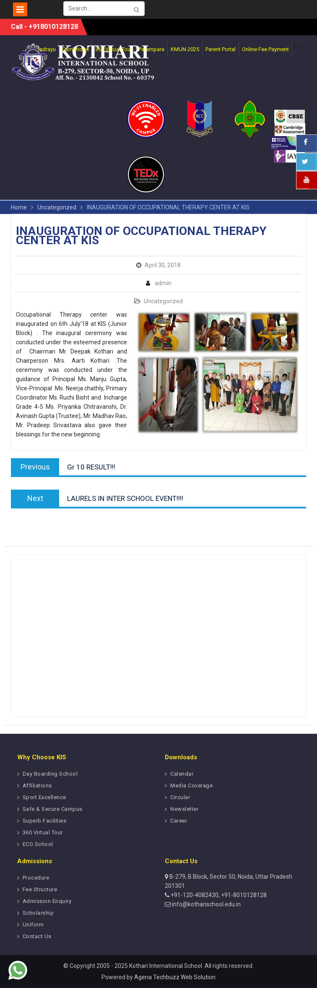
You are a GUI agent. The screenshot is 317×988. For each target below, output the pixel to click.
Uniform (33, 924)
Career (178, 821)
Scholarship (38, 913)
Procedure (36, 877)
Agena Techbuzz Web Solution (175, 977)
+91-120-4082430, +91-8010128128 (218, 895)
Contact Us (37, 936)
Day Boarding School (50, 774)
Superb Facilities (45, 821)
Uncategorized (163, 301)
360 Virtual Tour (43, 832)
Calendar (181, 774)
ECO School (38, 844)
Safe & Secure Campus (53, 809)
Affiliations (37, 785)
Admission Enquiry (47, 901)
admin (163, 283)
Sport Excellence (44, 797)
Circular (180, 797)
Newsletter (184, 809)
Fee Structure (40, 889)
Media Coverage (191, 785)
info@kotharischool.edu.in (206, 904)
